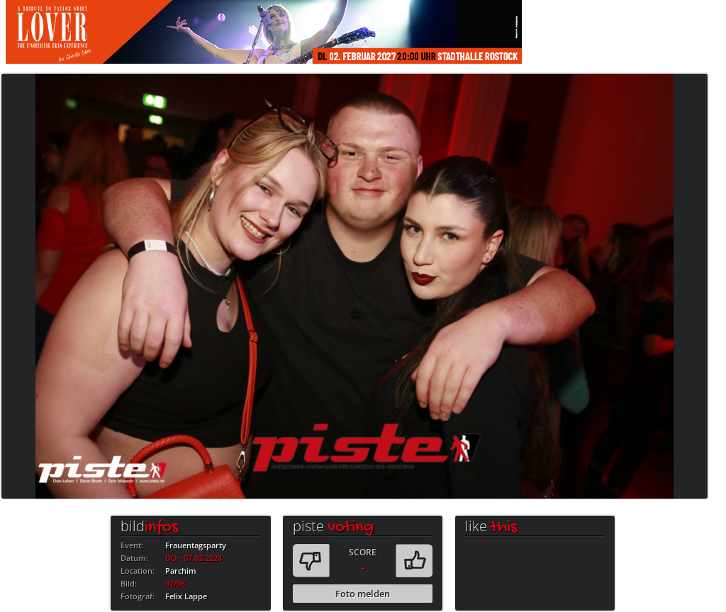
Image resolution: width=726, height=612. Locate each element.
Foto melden (362, 593)
